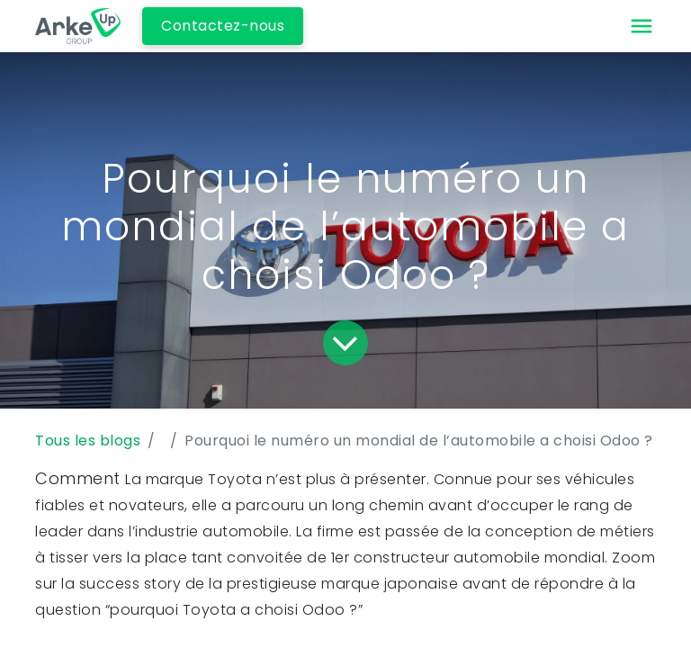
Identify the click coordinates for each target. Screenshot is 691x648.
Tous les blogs (87, 440)
